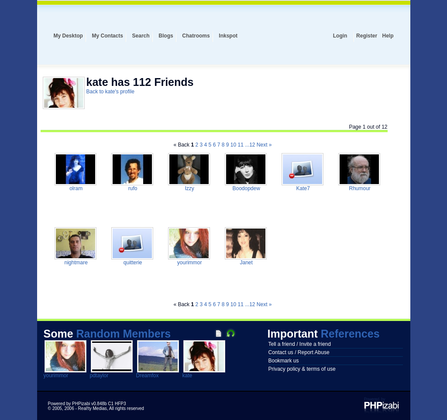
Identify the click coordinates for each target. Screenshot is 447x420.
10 (233, 145)
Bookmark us (283, 361)
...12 (250, 145)
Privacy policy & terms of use (302, 369)
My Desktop (68, 36)
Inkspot (228, 36)
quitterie (132, 263)
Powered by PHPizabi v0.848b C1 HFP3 (87, 403)
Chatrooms (196, 36)
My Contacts (107, 36)
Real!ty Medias (92, 408)
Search (141, 36)
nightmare (75, 263)
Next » (264, 145)
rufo (132, 188)
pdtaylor (99, 375)
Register (366, 36)
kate (187, 375)
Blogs (165, 36)
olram (75, 188)
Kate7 (302, 188)
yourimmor (188, 263)
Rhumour (359, 188)
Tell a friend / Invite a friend (299, 344)
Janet (245, 263)
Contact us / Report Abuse (299, 352)
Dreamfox (147, 375)
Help (387, 36)
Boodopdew (245, 188)
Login (340, 36)
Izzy (188, 188)
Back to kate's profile (110, 92)
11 (240, 145)
